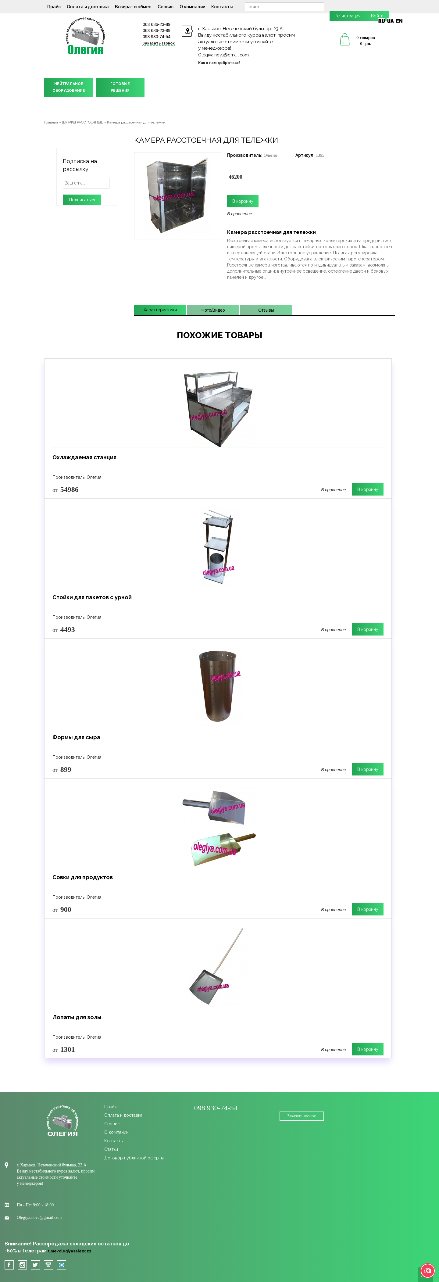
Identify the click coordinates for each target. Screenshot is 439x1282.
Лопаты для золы (77, 1017)
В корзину (367, 489)
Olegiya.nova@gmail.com (223, 54)
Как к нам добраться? (219, 63)
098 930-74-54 (156, 36)
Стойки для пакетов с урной (92, 597)
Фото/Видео (213, 310)
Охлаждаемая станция (84, 457)
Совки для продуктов (82, 877)
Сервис (165, 6)
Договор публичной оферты (134, 1157)
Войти (377, 15)
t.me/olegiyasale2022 (69, 1251)
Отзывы (266, 310)
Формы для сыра (76, 737)
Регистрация (347, 15)
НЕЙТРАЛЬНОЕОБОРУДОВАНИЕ (68, 87)
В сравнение (239, 213)
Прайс (54, 6)
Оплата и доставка (88, 6)
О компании (192, 6)
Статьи (111, 1149)
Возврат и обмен (133, 6)
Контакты (222, 6)
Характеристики (160, 309)
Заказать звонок (158, 43)
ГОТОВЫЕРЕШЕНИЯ (120, 87)
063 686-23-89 (156, 24)
